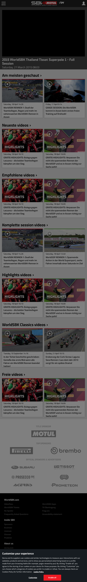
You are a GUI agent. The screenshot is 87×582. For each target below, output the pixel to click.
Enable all (52, 577)
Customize (33, 577)
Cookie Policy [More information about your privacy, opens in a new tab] (38, 571)
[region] (43, 565)
